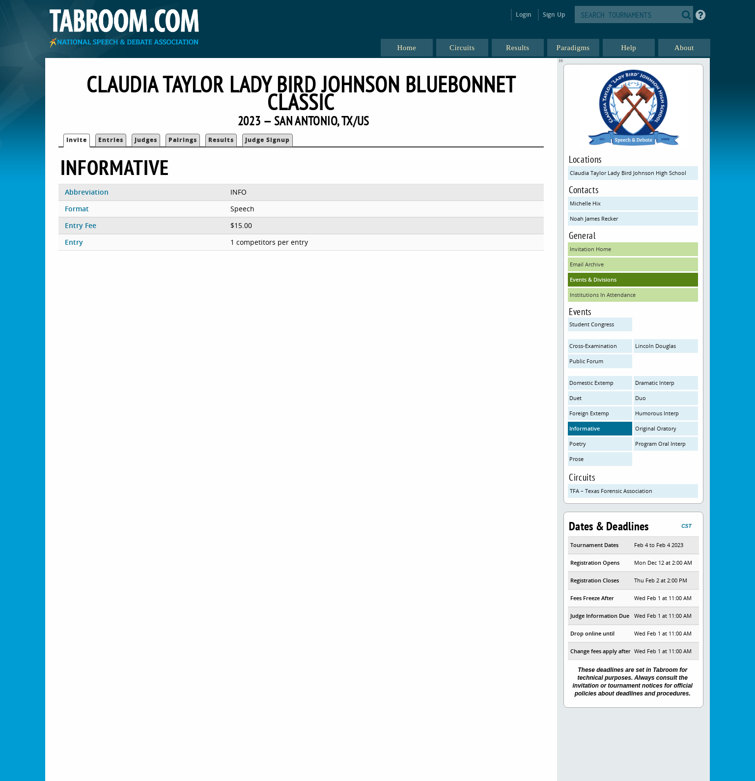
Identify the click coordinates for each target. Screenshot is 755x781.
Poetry (577, 443)
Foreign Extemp (589, 413)
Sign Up (554, 14)
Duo (640, 398)
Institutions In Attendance (603, 294)
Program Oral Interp (660, 443)
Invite (76, 140)
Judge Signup (267, 140)
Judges (146, 140)
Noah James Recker (594, 218)
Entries (110, 140)
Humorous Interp (657, 413)
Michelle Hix (585, 203)
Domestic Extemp (591, 382)
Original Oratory (655, 428)
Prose (576, 459)
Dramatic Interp (654, 382)
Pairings (182, 140)
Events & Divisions (593, 279)
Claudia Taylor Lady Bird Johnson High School (628, 172)
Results (221, 140)
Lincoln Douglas (655, 345)
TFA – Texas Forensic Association (611, 490)
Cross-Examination (593, 345)
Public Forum (586, 361)
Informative (584, 428)
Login (524, 14)
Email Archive (587, 264)
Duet (575, 398)
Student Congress (591, 324)
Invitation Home (590, 249)
